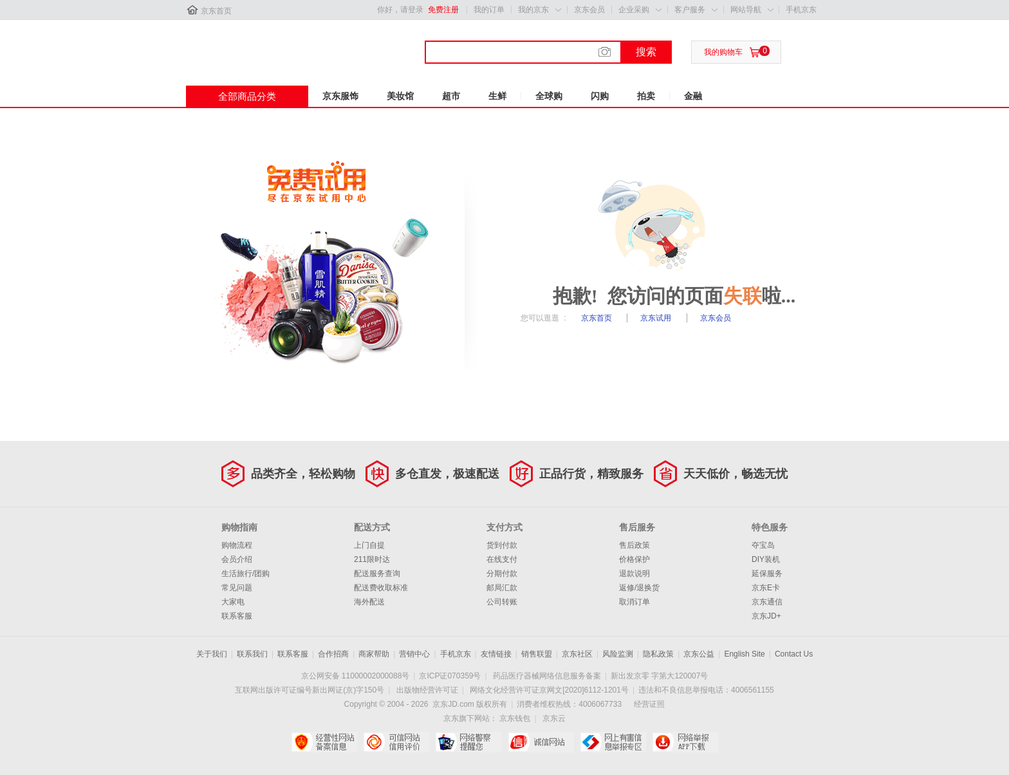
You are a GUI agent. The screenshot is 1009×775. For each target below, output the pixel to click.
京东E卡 (766, 587)
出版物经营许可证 (427, 690)
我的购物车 (723, 52)
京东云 (554, 718)
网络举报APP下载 (685, 742)
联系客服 (236, 616)
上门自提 (369, 545)
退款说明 (634, 573)
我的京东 (533, 9)
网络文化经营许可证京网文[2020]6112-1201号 (549, 690)
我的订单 (489, 9)
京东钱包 (514, 718)
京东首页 (216, 10)
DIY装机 (766, 559)
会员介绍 (236, 559)
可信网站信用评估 (396, 742)
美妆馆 (400, 96)
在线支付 (501, 559)
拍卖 (646, 96)
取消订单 (634, 601)
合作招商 (333, 653)
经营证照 (649, 704)
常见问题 (236, 587)
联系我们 (252, 653)
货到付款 (501, 545)
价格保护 (634, 559)
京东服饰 (340, 96)
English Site (744, 653)
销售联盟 (536, 653)
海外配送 (369, 601)
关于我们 (211, 653)
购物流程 (236, 545)
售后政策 (634, 545)
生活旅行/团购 (245, 573)
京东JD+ (766, 616)
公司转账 (501, 601)
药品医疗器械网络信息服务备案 (547, 675)
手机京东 (801, 9)
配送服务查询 (377, 573)
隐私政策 (658, 653)
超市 (451, 96)
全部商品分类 (247, 96)
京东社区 (577, 653)
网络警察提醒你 (468, 742)
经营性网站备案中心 (324, 742)
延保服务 (767, 573)
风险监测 (617, 653)
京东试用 (656, 317)
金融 (693, 96)
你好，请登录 (400, 9)
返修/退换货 (639, 587)
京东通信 (767, 601)
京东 (229, 44)
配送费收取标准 (381, 587)
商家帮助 (373, 653)
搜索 (646, 52)
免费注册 (443, 9)
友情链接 (496, 653)
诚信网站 (541, 742)
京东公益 (698, 653)
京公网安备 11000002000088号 (355, 675)
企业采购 (633, 9)
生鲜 (497, 96)
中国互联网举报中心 (613, 742)
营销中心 (414, 653)
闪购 (600, 96)
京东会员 (589, 9)
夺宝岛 (763, 545)
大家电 (233, 601)
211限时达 (372, 559)
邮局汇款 (501, 587)
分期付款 (501, 573)
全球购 (548, 96)
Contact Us (794, 653)
